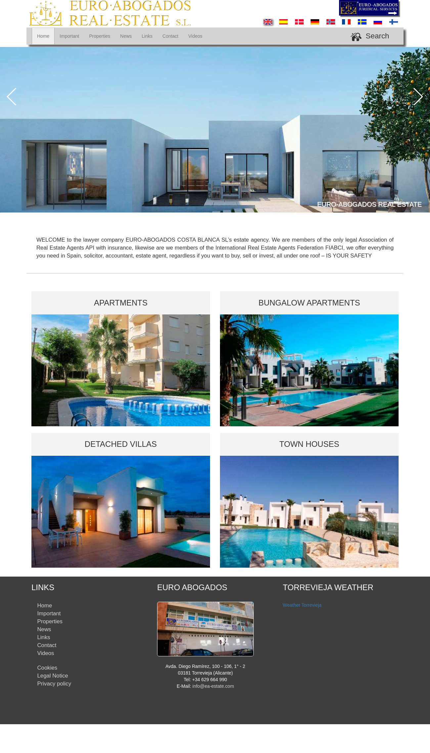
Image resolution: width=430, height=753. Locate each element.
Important (69, 36)
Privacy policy (54, 684)
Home (43, 36)
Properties (99, 36)
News (126, 36)
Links (147, 36)
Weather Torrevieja (302, 605)
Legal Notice (52, 676)
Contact (170, 36)
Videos (195, 36)
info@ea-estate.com (213, 686)
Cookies (47, 668)
